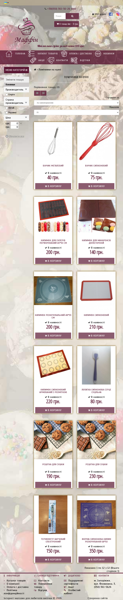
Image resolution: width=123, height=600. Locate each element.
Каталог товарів (48, 53)
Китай (11, 107)
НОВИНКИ (108, 53)
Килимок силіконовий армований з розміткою (53, 391)
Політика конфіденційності (14, 592)
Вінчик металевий (53, 165)
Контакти (62, 60)
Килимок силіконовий (96, 315)
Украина (12, 112)
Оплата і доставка (80, 53)
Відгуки (85, 60)
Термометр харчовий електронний (53, 540)
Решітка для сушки (53, 464)
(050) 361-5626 (102, 587)
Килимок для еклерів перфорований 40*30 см (53, 241)
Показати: (114, 107)
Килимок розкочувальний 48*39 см (53, 316)
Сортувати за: (112, 97)
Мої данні (99, 14)
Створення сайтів (98, 598)
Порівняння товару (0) (46, 87)
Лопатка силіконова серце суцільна (96, 391)
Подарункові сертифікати (73, 582)
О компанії (11, 583)
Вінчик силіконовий (96, 165)
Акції (41, 60)
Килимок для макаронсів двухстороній (96, 241)
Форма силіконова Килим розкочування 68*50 (96, 540)
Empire (11, 94)
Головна (20, 53)
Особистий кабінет (72, 592)
